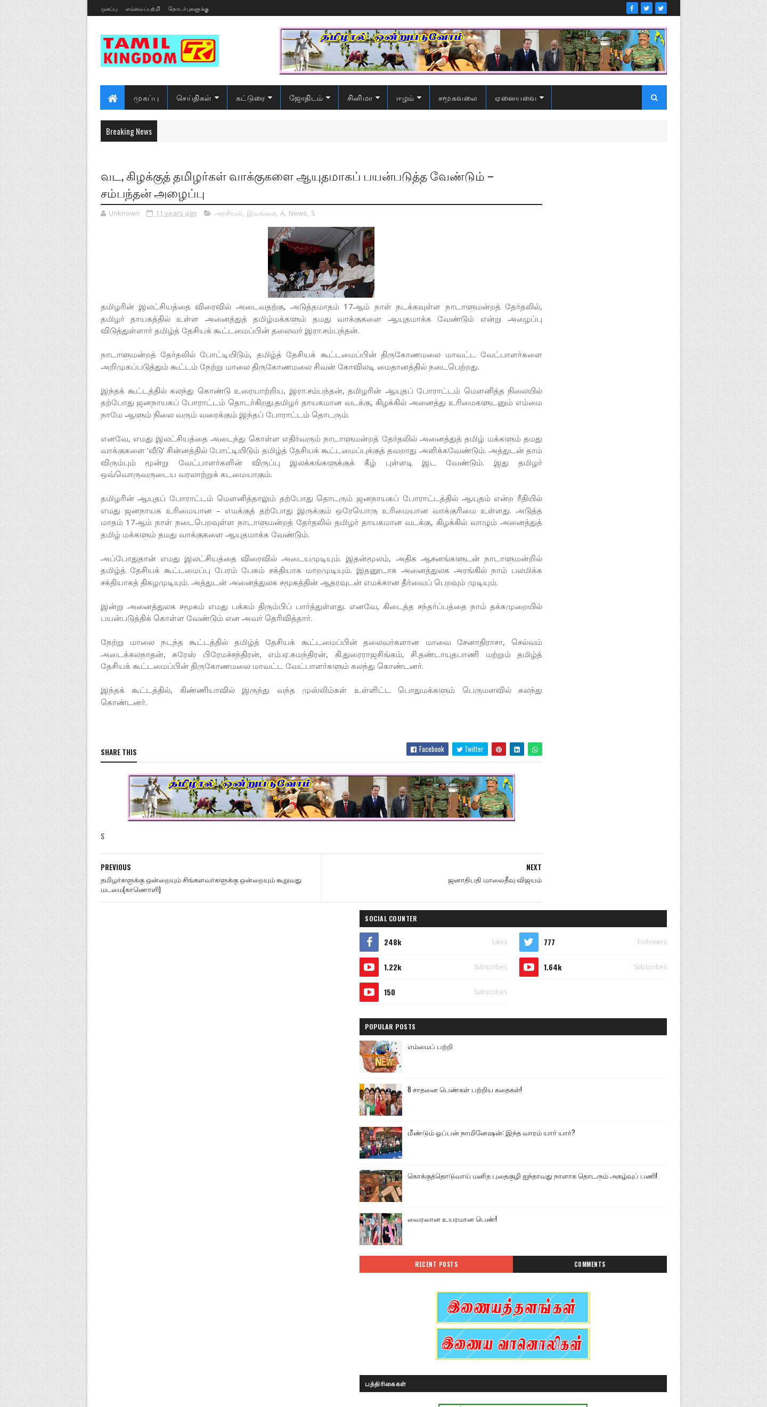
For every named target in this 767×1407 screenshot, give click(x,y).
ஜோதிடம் (306, 97)
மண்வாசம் (593, 1265)
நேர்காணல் (590, 1246)
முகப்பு (109, 8)
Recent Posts (539, 521)
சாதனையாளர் (522, 1227)
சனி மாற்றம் (583, 1209)
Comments (624, 521)
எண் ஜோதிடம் (524, 1171)
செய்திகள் (195, 97)
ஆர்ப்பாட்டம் (584, 1097)
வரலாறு (513, 1283)
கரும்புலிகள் (520, 1190)
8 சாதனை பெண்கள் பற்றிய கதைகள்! (602, 344)
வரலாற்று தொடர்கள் (532, 1302)
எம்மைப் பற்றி (567, 301)
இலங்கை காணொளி (532, 1153)
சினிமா (360, 97)
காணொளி (583, 1190)
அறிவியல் (517, 1097)
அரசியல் (228, 215)
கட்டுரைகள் (593, 1171)
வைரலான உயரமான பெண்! (589, 475)
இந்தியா (514, 1115)
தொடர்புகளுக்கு (188, 8)
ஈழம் (406, 97)
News (298, 215)
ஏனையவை (516, 97)
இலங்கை (261, 215)
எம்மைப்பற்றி (143, 8)
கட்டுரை (250, 97)
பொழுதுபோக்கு (526, 1265)
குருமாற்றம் (519, 1209)
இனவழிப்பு (579, 1115)
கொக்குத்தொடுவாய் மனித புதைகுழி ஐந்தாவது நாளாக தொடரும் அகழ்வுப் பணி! (603, 442)
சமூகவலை (458, 97)
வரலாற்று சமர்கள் (583, 1283)
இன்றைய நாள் (523, 1134)
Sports (510, 1078)
